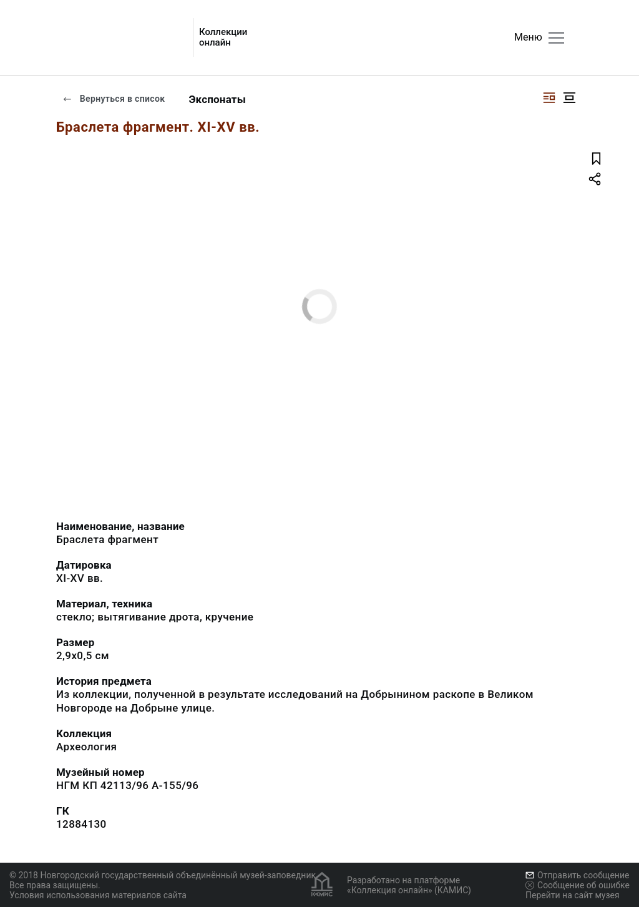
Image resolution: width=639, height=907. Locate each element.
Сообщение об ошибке (577, 885)
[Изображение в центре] (569, 97)
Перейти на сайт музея (572, 895)
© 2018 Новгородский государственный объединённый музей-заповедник (162, 875)
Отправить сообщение (577, 875)
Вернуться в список (113, 99)
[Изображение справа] (549, 97)
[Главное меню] (556, 38)
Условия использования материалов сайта (98, 895)
